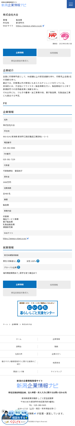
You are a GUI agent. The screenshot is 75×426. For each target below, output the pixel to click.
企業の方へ (56, 354)
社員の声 (18, 354)
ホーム (18, 339)
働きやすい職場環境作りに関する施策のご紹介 (19, 362)
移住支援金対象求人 (20, 60)
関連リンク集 (18, 371)
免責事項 (56, 362)
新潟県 (30, 413)
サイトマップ (56, 371)
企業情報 (20, 52)
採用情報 (54, 52)
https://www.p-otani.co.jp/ (29, 25)
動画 (56, 346)
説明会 (18, 346)
